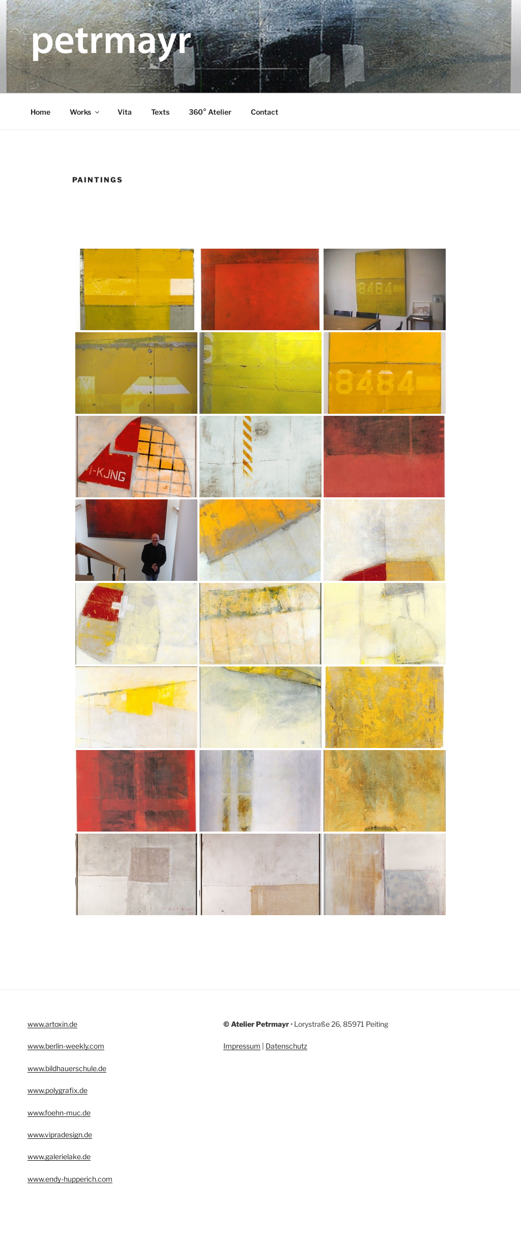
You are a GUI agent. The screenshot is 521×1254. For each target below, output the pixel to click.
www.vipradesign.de (59, 1134)
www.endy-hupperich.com (69, 1179)
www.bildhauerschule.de (66, 1068)
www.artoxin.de (52, 1024)
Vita (125, 112)
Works (85, 112)
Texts (160, 112)
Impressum (241, 1046)
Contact (264, 112)
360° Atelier (210, 112)
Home (40, 112)
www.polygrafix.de (57, 1090)
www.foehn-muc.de (59, 1112)
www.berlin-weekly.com (65, 1046)
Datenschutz (286, 1046)
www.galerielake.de (59, 1156)
